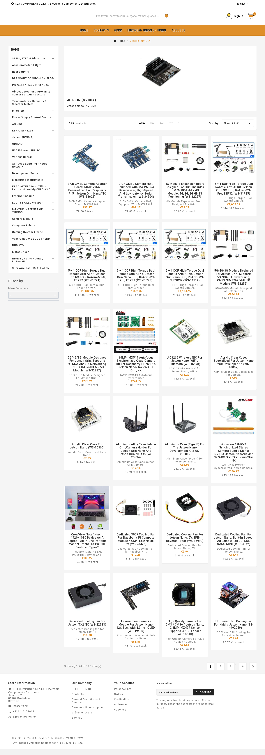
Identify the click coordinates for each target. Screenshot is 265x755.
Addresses (121, 710)
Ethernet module (23, 201)
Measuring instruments (27, 185)
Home (15, 55)
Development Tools (25, 179)
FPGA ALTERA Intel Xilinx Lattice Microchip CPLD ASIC (31, 194)
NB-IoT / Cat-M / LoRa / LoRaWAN (27, 266)
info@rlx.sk (20, 711)
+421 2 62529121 (24, 717)
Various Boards (22, 162)
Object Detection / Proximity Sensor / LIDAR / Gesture (31, 99)
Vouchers (120, 715)
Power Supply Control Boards (31, 123)
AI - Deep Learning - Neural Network (30, 171)
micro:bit (18, 116)
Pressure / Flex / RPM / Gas (30, 90)
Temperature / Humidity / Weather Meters (29, 108)
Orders (118, 700)
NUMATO (18, 251)
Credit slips (121, 705)
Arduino (17, 129)
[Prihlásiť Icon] (234, 19)
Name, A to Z (238, 129)
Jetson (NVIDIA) (23, 143)
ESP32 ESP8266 (22, 136)
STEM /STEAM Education (28, 64)
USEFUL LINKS (81, 694)
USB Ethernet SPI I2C (26, 156)
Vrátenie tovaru (82, 718)
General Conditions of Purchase (86, 707)
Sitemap (77, 723)
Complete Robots (23, 231)
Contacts (78, 700)
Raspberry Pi (20, 77)
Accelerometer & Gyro (26, 71)
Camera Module (22, 224)
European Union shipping (88, 713)
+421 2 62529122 (24, 722)
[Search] (127, 19)
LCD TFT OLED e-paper (27, 208)
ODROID (17, 149)
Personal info (123, 694)
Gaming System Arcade (27, 237)
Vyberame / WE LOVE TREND (31, 244)
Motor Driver (20, 257)
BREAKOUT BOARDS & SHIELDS (32, 84)
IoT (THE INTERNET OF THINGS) (27, 217)
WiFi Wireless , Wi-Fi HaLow (30, 274)
